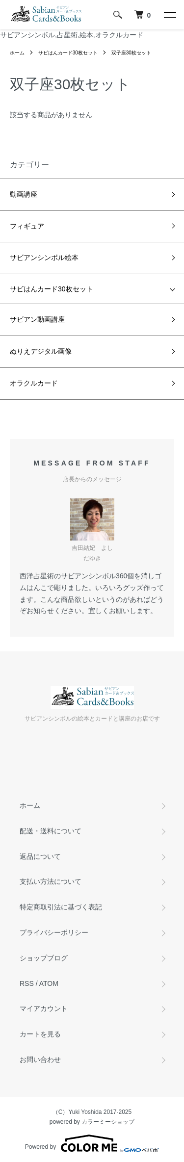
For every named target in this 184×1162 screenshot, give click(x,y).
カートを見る (40, 1034)
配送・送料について (50, 831)
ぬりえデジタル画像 (41, 351)
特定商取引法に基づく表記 (61, 907)
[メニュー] (169, 14)
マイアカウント (44, 1008)
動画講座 (23, 194)
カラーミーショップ (107, 1121)
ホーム (17, 52)
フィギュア (27, 226)
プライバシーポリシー (54, 932)
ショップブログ (44, 958)
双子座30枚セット (131, 52)
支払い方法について (50, 881)
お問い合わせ (40, 1059)
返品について (40, 856)
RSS (27, 983)
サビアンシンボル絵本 (44, 257)
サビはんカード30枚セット (68, 52)
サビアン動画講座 (37, 319)
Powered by (92, 1143)
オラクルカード (37, 383)
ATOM (48, 983)
